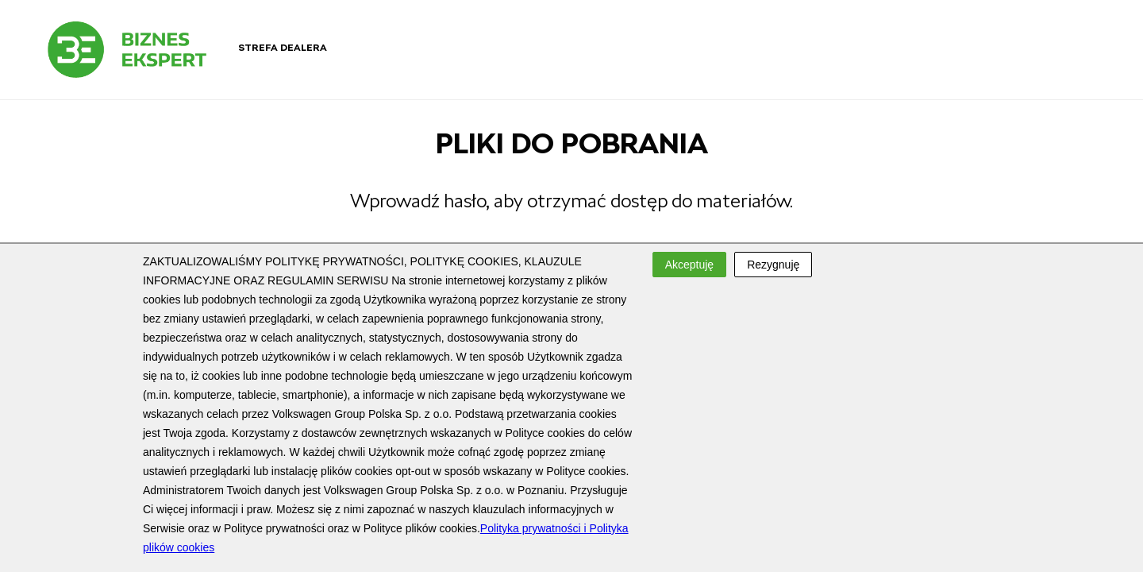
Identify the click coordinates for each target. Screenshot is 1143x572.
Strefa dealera (282, 47)
